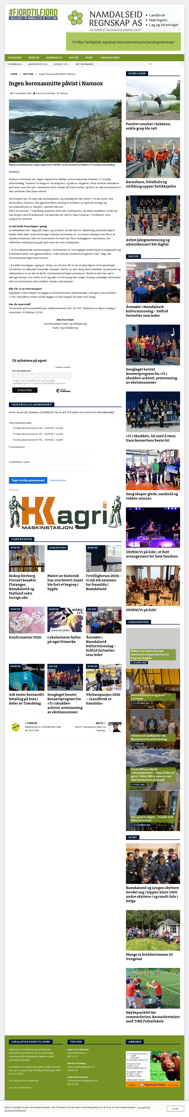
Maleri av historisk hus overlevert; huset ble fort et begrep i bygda (150, 654)
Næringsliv (54, 57)
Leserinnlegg (15, 64)
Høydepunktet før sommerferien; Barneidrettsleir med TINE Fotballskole (153, 1016)
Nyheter (34, 57)
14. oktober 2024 (141, 703)
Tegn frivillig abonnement (28, 480)
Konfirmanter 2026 (25, 637)
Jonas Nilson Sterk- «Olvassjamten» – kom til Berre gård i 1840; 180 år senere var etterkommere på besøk (152, 774)
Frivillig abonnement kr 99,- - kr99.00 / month (38, 439)
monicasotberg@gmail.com (81, 1066)
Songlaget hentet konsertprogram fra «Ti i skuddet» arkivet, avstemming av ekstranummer (64, 703)
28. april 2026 (139, 662)
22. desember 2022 (141, 825)
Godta (175, 1108)
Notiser (64, 93)
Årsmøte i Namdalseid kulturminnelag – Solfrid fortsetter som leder (101, 646)
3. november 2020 (22, 93)
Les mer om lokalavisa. (20, 1087)
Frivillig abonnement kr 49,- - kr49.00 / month (38, 428)
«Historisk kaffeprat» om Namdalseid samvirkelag (149, 737)
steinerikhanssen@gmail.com (82, 1080)
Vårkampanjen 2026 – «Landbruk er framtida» (103, 699)
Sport (89, 57)
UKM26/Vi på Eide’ (141, 610)
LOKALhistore (138, 622)
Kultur (73, 57)
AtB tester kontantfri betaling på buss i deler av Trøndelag (26, 699)
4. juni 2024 (138, 744)
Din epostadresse (22, 371)
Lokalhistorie (110, 57)
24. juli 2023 (139, 784)
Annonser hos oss (37, 64)
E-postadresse (17, 446)
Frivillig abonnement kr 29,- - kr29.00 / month (38, 434)
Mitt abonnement (85, 64)
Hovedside (15, 57)
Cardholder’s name (19, 462)
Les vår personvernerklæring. (24, 1080)
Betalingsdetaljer (58, 480)
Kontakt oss (60, 64)
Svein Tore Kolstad (45, 93)
